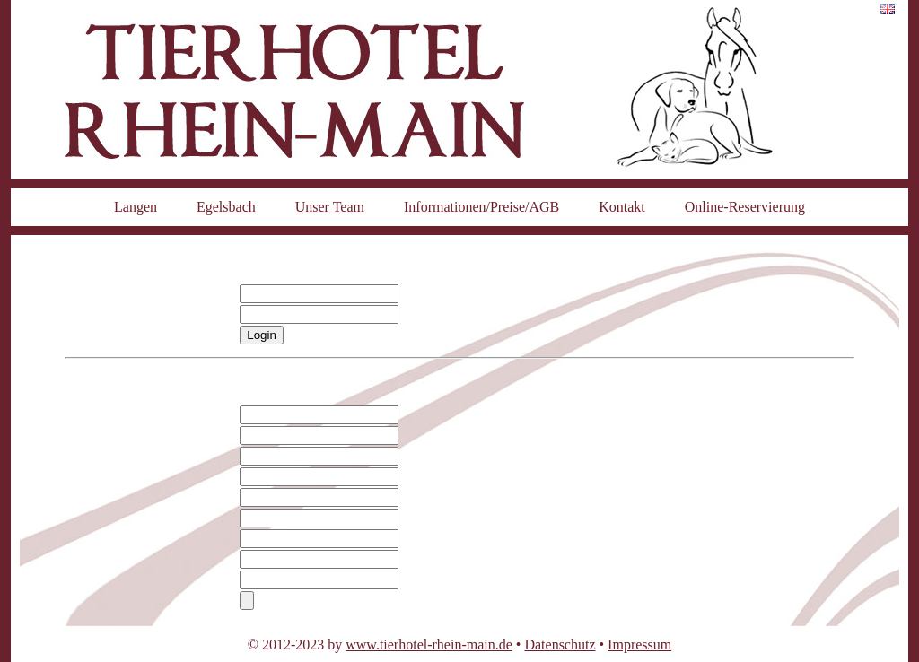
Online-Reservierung (745, 206)
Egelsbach (226, 206)
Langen (135, 206)
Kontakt (622, 206)
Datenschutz (559, 644)
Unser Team (329, 206)
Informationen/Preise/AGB (481, 206)
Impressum (639, 644)
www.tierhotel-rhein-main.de (429, 644)
